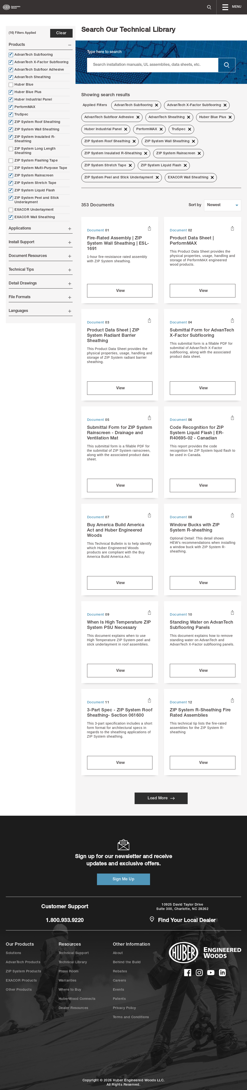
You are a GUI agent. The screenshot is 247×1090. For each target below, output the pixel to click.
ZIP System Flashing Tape (33, 161)
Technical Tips (40, 270)
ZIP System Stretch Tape (32, 183)
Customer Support (64, 907)
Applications (40, 229)
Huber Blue (21, 85)
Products (40, 45)
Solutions (13, 953)
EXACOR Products (21, 980)
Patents (119, 999)
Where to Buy (70, 990)
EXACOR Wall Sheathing (32, 217)
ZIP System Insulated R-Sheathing (32, 139)
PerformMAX (22, 107)
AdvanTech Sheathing (30, 77)
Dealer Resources (73, 1008)
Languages (40, 311)
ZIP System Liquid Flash (32, 190)
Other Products (19, 990)
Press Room (69, 971)
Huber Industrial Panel (30, 100)
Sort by (195, 205)
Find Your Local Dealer (182, 920)
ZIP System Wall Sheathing (34, 130)
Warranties (67, 980)
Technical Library (73, 962)
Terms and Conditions (131, 1017)
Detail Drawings (40, 284)
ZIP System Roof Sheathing (34, 122)
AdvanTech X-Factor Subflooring (38, 62)
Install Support (40, 242)
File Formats (40, 297)
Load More (161, 798)
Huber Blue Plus (25, 92)
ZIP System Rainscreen (31, 176)
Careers (119, 980)
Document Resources (40, 256)
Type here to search (104, 52)
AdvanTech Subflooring (31, 55)
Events (118, 990)
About (118, 953)
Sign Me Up (123, 879)
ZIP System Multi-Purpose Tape (38, 168)
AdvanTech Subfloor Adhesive (36, 70)
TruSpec (18, 115)
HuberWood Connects (77, 999)
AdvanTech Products (23, 962)
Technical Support (74, 953)
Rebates (120, 971)
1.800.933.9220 (65, 920)
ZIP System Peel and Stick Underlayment (34, 200)
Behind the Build (127, 962)
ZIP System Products (23, 971)
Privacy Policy (124, 1008)
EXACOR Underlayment (31, 210)
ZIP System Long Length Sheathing (32, 151)
